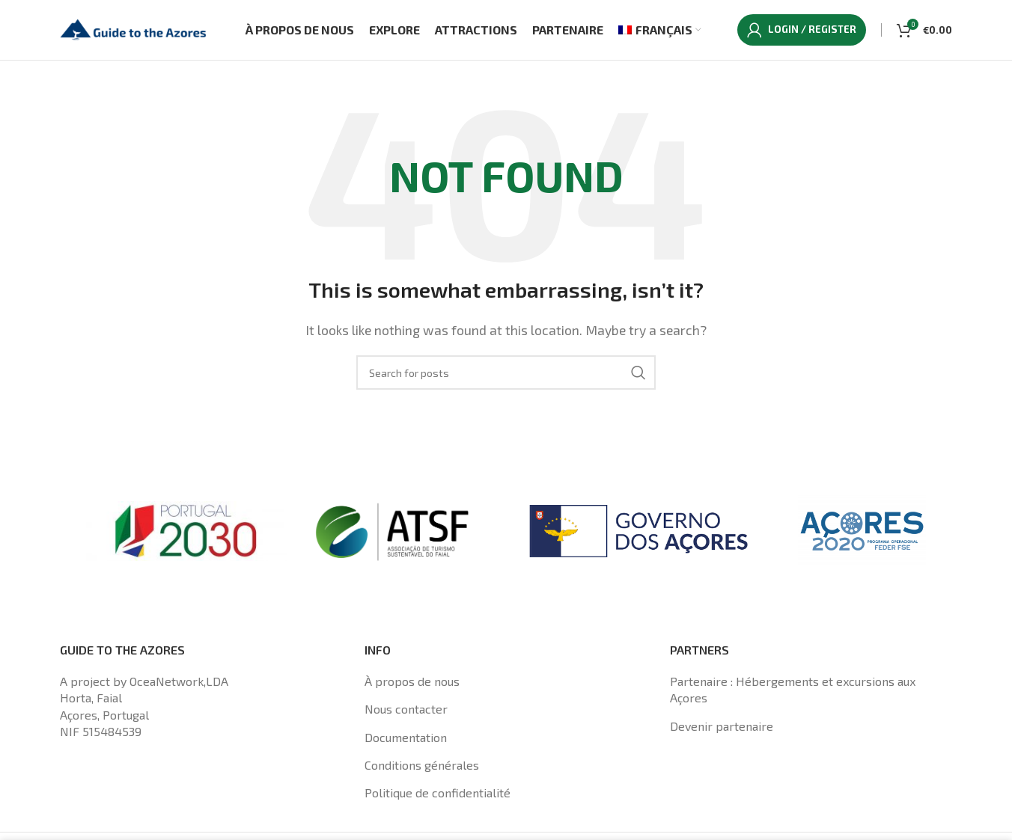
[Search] (506, 372)
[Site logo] (135, 28)
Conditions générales (422, 765)
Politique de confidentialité (437, 793)
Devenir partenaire (721, 726)
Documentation (406, 737)
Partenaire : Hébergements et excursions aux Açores (792, 689)
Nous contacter (406, 709)
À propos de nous (412, 681)
